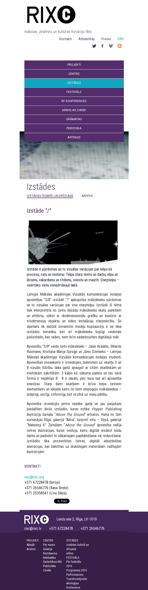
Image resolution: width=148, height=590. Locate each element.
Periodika (74, 128)
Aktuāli (31, 545)
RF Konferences (74, 101)
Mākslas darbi (74, 110)
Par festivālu (73, 561)
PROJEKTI (33, 540)
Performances (74, 574)
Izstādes (74, 83)
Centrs (74, 74)
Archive (31, 549)
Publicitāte (49, 566)
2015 (69, 566)
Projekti (74, 64)
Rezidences (50, 553)
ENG (121, 39)
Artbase (74, 137)
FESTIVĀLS (72, 557)
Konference (73, 587)
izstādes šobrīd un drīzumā (50, 196)
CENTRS (48, 540)
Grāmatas (74, 119)
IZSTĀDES (72, 540)
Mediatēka (49, 557)
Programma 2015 (76, 570)
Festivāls (74, 92)
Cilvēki (47, 570)
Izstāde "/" (39, 210)
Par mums (49, 545)
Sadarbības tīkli (52, 561)
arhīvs (87, 196)
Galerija (47, 549)
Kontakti (65, 39)
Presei (106, 39)
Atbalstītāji (86, 39)
